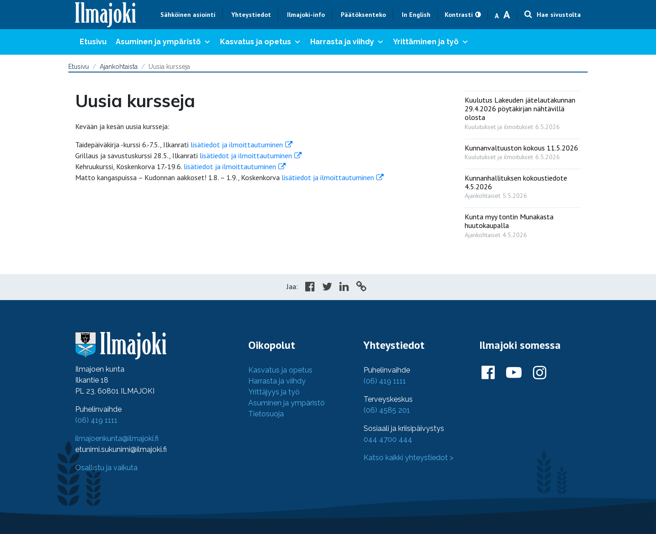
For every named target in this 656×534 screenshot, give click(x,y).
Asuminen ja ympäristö (163, 42)
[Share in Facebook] (310, 287)
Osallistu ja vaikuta (106, 467)
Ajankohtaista (119, 66)
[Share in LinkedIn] (344, 287)
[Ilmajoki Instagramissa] (539, 373)
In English (416, 14)
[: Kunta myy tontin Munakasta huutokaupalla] (523, 223)
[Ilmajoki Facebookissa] (488, 373)
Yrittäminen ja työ (431, 42)
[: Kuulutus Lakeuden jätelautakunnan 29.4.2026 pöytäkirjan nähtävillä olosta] (523, 111)
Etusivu (93, 41)
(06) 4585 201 (387, 410)
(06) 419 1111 (96, 420)
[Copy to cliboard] (361, 287)
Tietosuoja (266, 414)
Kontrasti (459, 14)
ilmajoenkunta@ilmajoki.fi (117, 438)
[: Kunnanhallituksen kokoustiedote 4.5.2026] (523, 185)
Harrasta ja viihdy (347, 42)
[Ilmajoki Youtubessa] (514, 373)
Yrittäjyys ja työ (274, 392)
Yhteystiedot (251, 14)
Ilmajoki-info (306, 14)
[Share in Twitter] (327, 287)
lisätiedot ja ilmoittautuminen (236, 144)
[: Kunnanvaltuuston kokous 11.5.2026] (523, 150)
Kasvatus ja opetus (260, 42)
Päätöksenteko (363, 14)
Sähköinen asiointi (187, 14)
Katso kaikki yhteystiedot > (408, 457)
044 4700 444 (388, 439)
